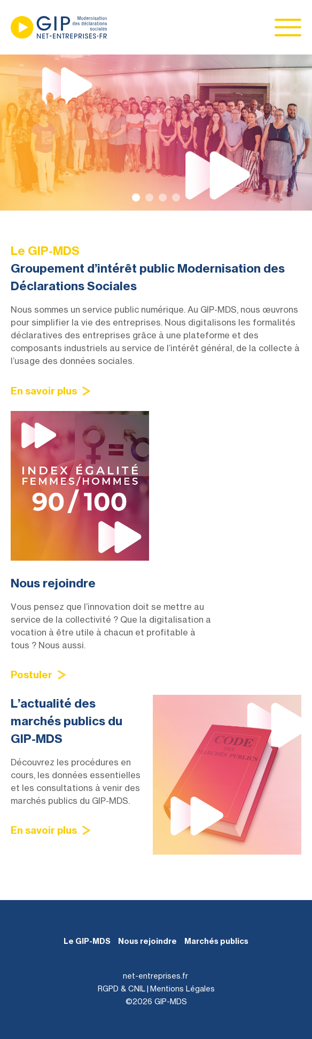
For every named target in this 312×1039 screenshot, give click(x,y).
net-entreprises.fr (155, 975)
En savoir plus (44, 391)
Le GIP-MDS (87, 941)
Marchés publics (216, 941)
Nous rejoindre (147, 941)
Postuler (31, 675)
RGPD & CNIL (121, 988)
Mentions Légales (182, 988)
